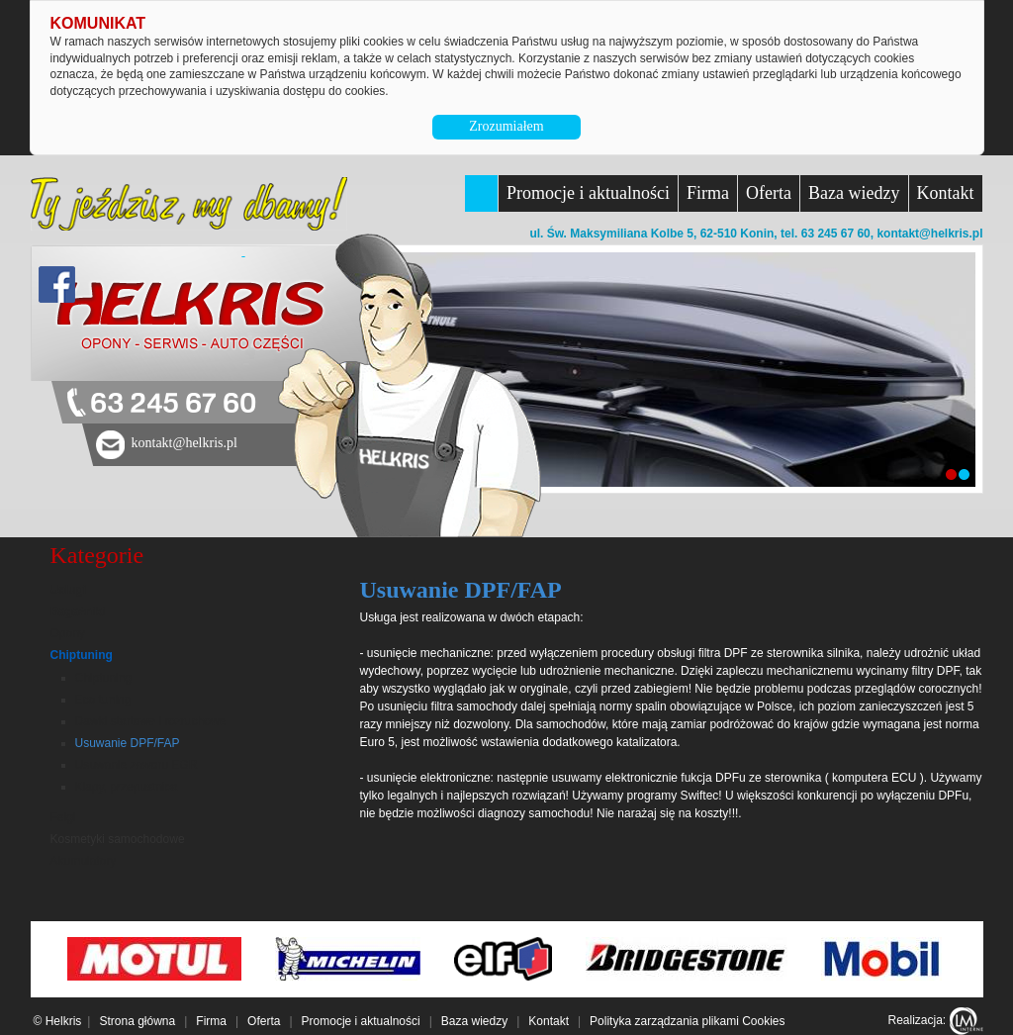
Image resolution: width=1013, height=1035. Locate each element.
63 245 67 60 (173, 404)
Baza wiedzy (853, 193)
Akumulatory (83, 861)
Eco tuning (103, 699)
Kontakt (945, 193)
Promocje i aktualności (588, 193)
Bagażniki (78, 611)
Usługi (68, 590)
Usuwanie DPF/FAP (127, 743)
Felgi (63, 817)
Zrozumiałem (506, 126)
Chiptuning (81, 655)
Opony (67, 633)
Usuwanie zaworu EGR (136, 765)
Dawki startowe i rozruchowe (151, 721)
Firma (708, 193)
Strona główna (137, 1021)
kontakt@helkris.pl (929, 233)
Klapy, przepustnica (126, 787)
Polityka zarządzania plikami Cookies (687, 1021)
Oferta (768, 193)
